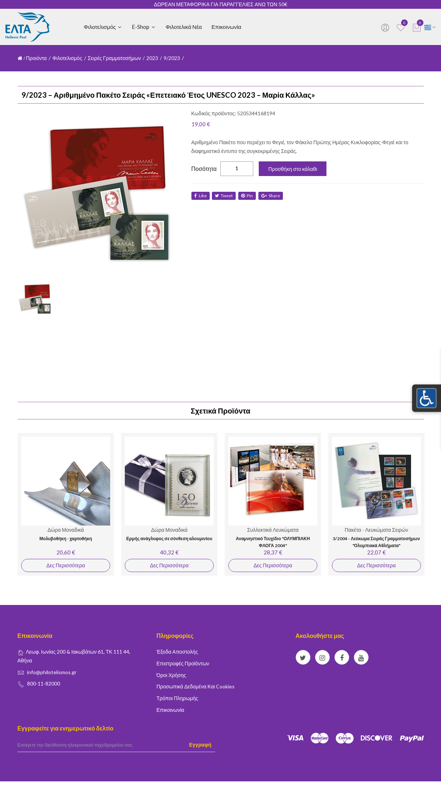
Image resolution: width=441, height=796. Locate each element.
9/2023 (172, 58)
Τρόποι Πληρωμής (177, 698)
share (273, 195)
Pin (249, 195)
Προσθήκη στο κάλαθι (292, 169)
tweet (225, 195)
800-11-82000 (43, 683)
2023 (152, 58)
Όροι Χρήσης (171, 675)
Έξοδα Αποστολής (177, 652)
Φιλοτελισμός (103, 26)
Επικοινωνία (226, 26)
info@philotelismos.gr (51, 672)
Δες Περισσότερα (65, 565)
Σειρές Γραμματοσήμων (114, 58)
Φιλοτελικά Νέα (183, 26)
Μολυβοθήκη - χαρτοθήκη (65, 538)
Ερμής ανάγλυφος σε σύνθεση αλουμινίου (169, 538)
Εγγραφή (200, 744)
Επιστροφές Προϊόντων (183, 663)
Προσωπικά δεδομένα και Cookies (196, 686)
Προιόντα (36, 58)
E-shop (144, 26)
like (200, 195)
